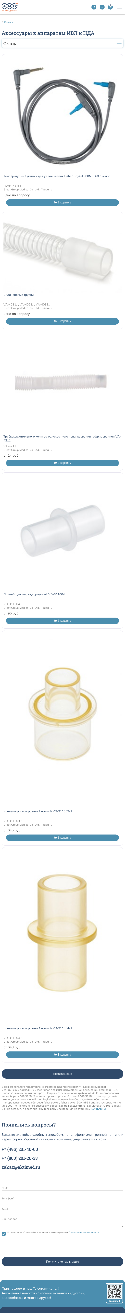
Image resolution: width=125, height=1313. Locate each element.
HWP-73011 (12, 186)
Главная (8, 22)
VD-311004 (11, 604)
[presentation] (27, 1247)
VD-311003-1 (13, 821)
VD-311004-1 (13, 1038)
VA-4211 (9, 446)
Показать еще (62, 1073)
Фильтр (62, 43)
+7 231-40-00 (20, 1149)
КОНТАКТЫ (98, 1108)
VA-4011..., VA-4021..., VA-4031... (26, 304)
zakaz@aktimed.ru (21, 1167)
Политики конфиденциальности (84, 1232)
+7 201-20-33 (20, 1158)
